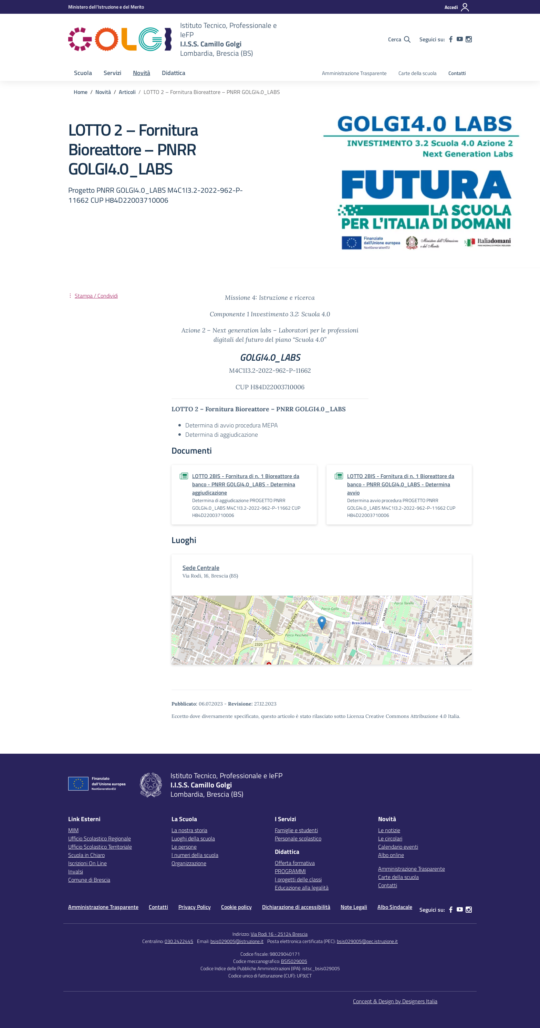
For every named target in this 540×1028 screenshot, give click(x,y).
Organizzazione (189, 863)
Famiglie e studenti (296, 830)
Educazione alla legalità (302, 887)
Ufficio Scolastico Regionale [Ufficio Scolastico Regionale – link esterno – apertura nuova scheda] (99, 838)
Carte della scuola (417, 73)
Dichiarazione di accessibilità (296, 907)
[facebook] (451, 39)
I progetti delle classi (298, 879)
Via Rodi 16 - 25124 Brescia (279, 933)
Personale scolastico (298, 838)
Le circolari (390, 838)
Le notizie (389, 830)
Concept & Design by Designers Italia (395, 1001)
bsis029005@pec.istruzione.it (367, 941)
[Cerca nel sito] (399, 39)
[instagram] (469, 39)
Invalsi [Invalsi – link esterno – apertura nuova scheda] (75, 871)
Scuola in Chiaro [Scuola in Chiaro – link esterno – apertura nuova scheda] (86, 855)
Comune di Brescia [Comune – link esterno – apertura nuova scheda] (89, 880)
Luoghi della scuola (193, 838)
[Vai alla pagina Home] (80, 92)
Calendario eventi (398, 846)
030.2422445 (179, 941)
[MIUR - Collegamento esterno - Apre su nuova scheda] (106, 6)
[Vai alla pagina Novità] (103, 92)
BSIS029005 (294, 961)
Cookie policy (236, 907)
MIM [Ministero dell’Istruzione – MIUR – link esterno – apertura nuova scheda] (73, 830)
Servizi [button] (112, 72)
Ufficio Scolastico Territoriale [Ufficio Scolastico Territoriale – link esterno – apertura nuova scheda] (100, 846)
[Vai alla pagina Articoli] (127, 92)
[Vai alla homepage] (120, 39)
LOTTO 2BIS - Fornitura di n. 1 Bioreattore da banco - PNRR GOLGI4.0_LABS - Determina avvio (400, 484)
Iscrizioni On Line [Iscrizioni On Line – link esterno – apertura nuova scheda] (87, 863)
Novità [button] (141, 72)
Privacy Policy (194, 907)
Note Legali (354, 907)
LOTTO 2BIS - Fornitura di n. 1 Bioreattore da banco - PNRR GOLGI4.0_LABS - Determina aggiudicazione (245, 484)
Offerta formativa (295, 863)
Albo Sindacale (394, 907)
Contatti (457, 73)
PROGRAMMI (290, 871)
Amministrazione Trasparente (354, 73)
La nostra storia (189, 830)
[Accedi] (457, 7)
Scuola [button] (83, 72)
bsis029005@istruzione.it (236, 941)
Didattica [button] (173, 72)
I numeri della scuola (195, 855)
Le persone (184, 846)
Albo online (391, 855)
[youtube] (460, 39)
